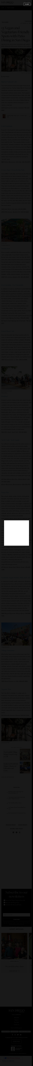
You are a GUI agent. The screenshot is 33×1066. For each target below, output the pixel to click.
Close (27, 4)
